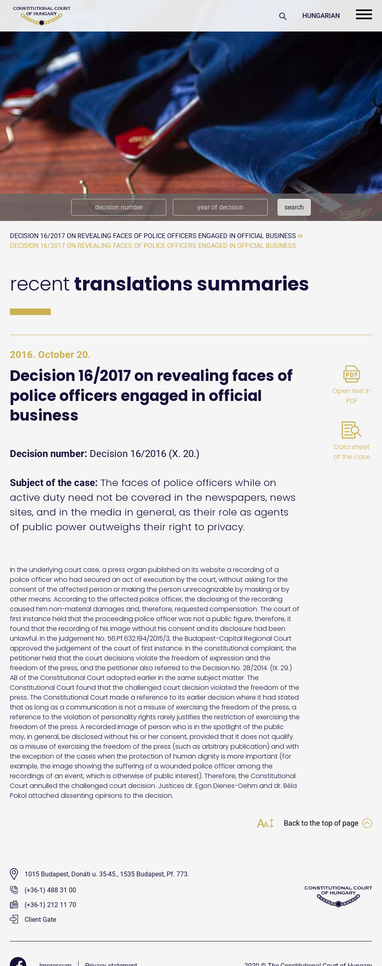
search (294, 207)
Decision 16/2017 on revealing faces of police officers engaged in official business (153, 236)
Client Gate (33, 919)
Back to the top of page (328, 823)
